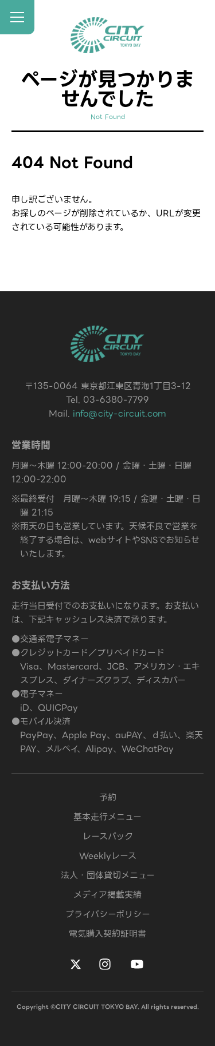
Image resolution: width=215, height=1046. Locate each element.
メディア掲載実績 (107, 895)
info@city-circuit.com (119, 414)
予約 (107, 798)
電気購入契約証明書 (107, 934)
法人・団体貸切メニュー (108, 875)
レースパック (108, 836)
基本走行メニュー (107, 817)
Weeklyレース (107, 856)
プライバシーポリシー (107, 914)
